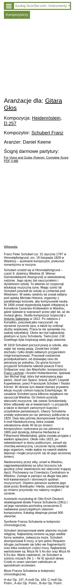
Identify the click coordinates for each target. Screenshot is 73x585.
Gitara (53, 100)
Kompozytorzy (17, 15)
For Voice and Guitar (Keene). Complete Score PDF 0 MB (36, 159)
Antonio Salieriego (16, 318)
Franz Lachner (14, 373)
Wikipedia (10, 246)
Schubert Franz (47, 132)
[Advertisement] (36, 59)
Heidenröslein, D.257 (33, 120)
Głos (10, 107)
